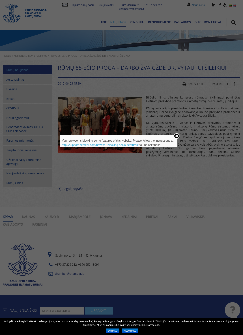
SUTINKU (112, 331)
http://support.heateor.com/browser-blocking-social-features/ (100, 144)
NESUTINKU (130, 331)
